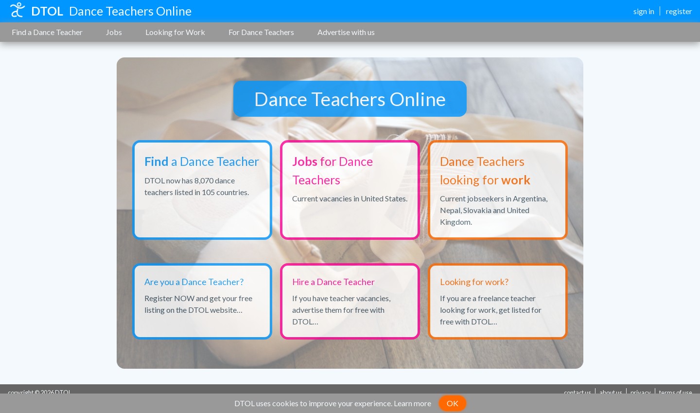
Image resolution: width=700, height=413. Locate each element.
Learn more (412, 403)
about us (610, 392)
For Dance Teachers (261, 31)
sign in (643, 11)
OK (452, 403)
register (679, 11)
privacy (640, 392)
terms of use (675, 392)
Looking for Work (175, 31)
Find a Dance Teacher (47, 31)
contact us (577, 392)
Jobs (114, 31)
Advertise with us (346, 31)
